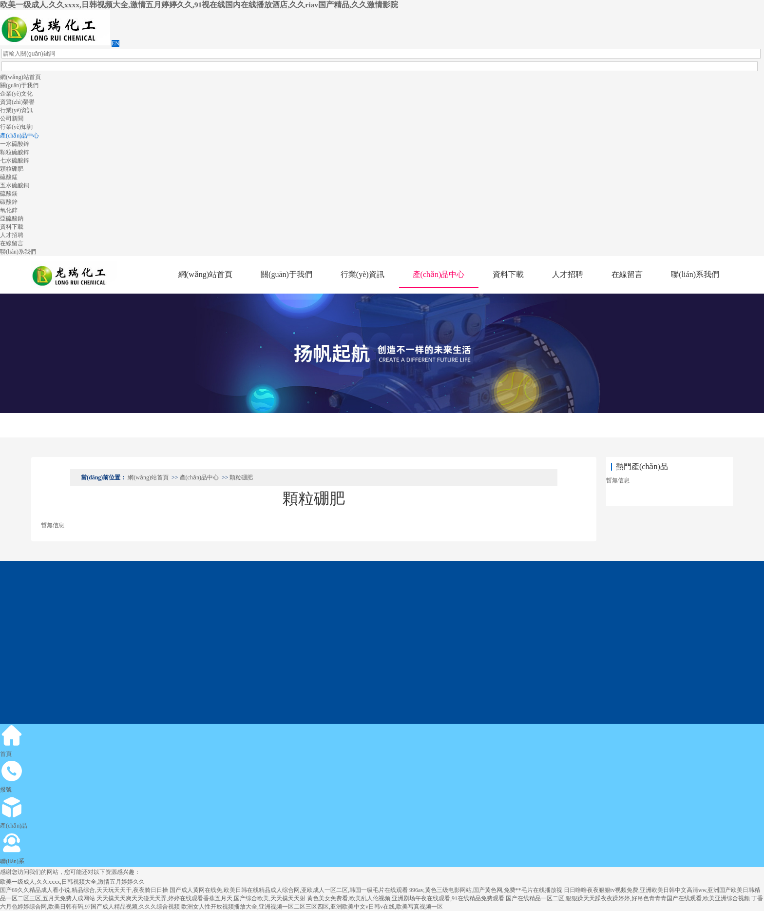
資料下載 (11, 226)
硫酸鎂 (9, 193)
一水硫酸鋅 (14, 143)
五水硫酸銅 (14, 185)
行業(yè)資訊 (16, 110)
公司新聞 (11, 118)
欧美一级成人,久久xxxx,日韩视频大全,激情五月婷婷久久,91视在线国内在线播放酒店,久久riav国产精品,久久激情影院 (199, 4)
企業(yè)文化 (16, 93)
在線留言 (11, 243)
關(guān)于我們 (19, 85)
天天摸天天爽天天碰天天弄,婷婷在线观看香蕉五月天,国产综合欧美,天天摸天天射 (201, 898)
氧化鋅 (9, 210)
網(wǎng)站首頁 (20, 77)
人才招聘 (11, 235)
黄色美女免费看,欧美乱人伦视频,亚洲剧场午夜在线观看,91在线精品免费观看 (405, 898)
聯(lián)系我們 (18, 251)
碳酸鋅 (9, 201)
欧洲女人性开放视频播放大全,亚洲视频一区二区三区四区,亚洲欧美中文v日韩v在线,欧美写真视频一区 (312, 906)
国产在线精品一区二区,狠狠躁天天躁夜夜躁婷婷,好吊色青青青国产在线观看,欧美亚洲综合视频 (628, 898)
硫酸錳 (9, 177)
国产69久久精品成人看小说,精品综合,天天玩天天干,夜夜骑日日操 (84, 890)
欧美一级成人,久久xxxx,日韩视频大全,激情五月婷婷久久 (72, 881)
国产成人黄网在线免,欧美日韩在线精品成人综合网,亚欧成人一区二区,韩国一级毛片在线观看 (289, 890)
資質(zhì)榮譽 (17, 102)
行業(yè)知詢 (16, 126)
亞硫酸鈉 (11, 218)
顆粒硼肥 (11, 168)
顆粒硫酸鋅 (14, 152)
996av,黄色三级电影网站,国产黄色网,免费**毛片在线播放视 (485, 890)
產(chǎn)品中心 (19, 135)
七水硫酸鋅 (14, 160)
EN (115, 43)
